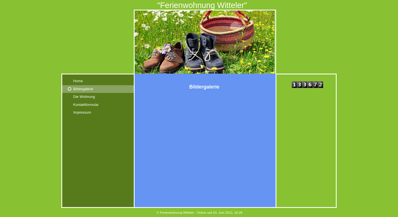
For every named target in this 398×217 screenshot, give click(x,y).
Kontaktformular (86, 105)
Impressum (82, 112)
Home (78, 81)
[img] (199, 37)
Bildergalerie (83, 89)
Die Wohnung (84, 97)
